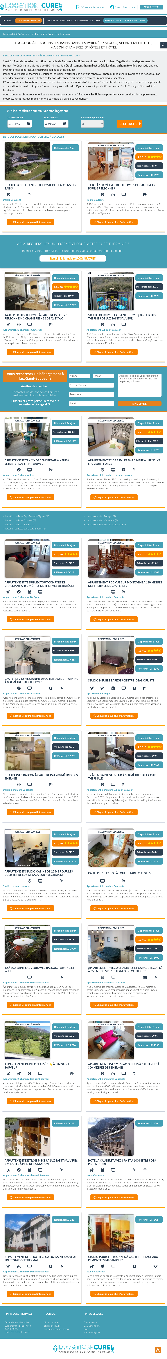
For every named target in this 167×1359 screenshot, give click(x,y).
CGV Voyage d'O (92, 1325)
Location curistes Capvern (18, 520)
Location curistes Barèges (99, 516)
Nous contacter (51, 1322)
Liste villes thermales (58, 20)
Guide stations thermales (17, 1322)
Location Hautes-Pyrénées (44, 34)
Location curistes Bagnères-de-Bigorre (25, 516)
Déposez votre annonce (93, 7)
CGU (86, 1328)
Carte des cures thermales (17, 1332)
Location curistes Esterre (18, 524)
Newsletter (151, 7)
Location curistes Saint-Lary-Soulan (23, 528)
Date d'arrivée (15, 117)
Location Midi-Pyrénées (15, 34)
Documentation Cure (87, 20)
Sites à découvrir (52, 1325)
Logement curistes (28, 20)
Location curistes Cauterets (100, 520)
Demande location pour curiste (125, 20)
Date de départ (52, 117)
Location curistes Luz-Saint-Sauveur (104, 524)
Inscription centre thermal (56, 1328)
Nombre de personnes (93, 117)
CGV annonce (90, 1322)
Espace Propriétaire (125, 7)
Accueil (7, 20)
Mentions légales (92, 1332)
